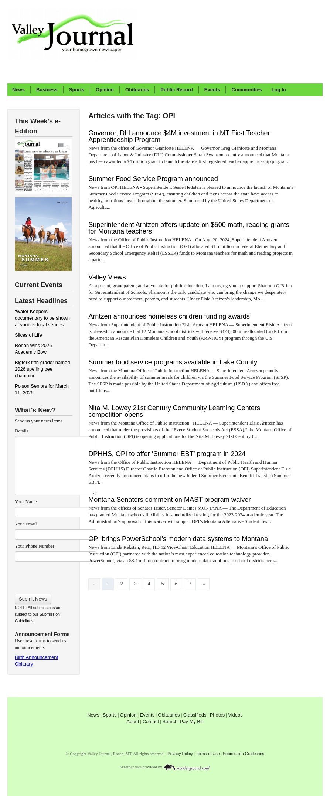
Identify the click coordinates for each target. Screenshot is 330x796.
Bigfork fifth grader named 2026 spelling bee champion (42, 369)
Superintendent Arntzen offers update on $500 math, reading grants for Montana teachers (188, 228)
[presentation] (55, 575)
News (18, 89)
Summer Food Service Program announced (153, 179)
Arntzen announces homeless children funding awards (169, 316)
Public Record (176, 89)
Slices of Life (28, 335)
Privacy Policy (180, 753)
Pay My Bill (191, 721)
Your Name (26, 501)
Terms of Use (208, 753)
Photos (217, 715)
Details (21, 430)
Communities (246, 89)
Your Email (26, 524)
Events (212, 89)
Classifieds (195, 715)
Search (169, 721)
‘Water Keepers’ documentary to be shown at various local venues (42, 318)
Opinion (105, 89)
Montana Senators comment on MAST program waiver (169, 499)
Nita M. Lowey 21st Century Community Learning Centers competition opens (174, 411)
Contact (150, 721)
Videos (235, 715)
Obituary (24, 664)
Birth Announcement (36, 657)
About (132, 721)
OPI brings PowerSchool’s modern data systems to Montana (178, 538)
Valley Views (107, 277)
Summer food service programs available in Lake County (172, 362)
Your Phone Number (34, 546)
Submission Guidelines (243, 753)
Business (47, 89)
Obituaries (137, 89)
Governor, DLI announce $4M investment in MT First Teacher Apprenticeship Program (179, 136)
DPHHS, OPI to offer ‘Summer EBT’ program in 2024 (167, 453)
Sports (76, 89)
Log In (279, 89)
